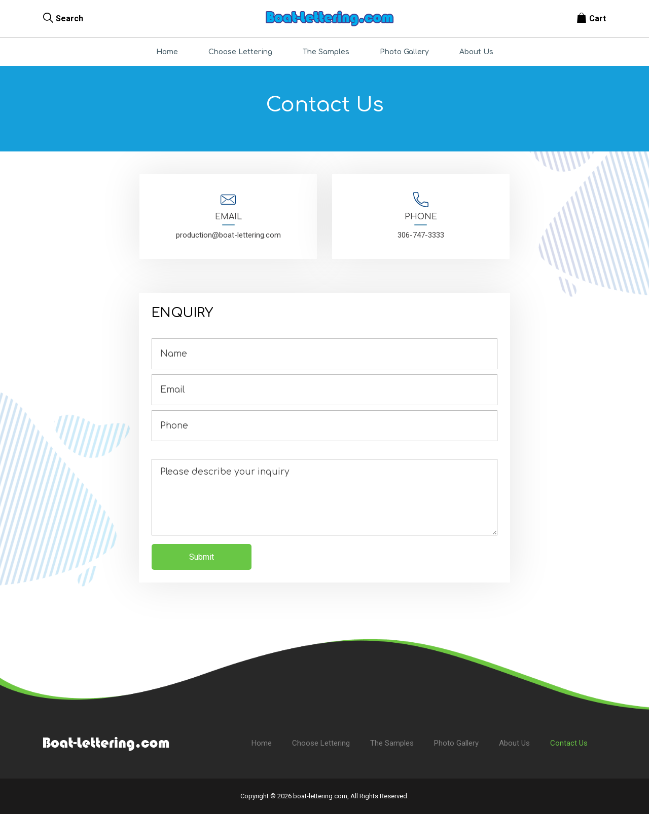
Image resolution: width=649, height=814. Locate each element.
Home (167, 52)
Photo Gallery (404, 52)
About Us (476, 52)
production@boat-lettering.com (228, 235)
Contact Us (569, 743)
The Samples (326, 52)
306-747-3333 (421, 235)
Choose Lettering (240, 52)
